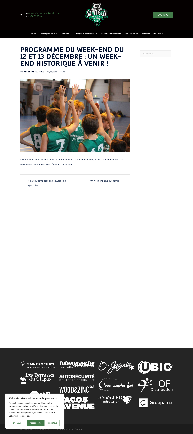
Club (31, 34)
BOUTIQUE (163, 15)
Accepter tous (52, 423)
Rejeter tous (35, 423)
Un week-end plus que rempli (104, 181)
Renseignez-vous (47, 34)
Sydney (78, 429)
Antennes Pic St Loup (151, 34)
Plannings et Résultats (111, 34)
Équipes (65, 34)
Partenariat (130, 34)
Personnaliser (17, 423)
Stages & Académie (85, 34)
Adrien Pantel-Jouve (34, 72)
